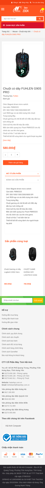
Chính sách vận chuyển (10, 337)
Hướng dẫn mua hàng (10, 315)
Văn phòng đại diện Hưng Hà (14, 389)
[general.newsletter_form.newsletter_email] (17, 300)
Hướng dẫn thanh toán (10, 319)
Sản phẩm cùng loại (16, 241)
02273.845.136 (9, 376)
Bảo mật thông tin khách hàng (13, 355)
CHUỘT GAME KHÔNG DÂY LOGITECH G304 (30, 272)
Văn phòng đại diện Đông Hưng (15, 410)
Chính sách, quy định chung (12, 334)
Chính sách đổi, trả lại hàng (12, 344)
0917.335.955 (9, 392)
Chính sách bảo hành (9, 341)
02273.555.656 (9, 413)
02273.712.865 (9, 406)
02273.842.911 (9, 378)
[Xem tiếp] (7, 140)
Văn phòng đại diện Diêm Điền (15, 403)
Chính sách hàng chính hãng (12, 348)
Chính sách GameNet (10, 352)
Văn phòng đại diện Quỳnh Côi (15, 396)
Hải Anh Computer (13, 426)
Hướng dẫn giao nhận (10, 322)
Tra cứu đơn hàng (38, 2)
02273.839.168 (9, 373)
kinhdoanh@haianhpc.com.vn (18, 385)
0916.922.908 (9, 399)
